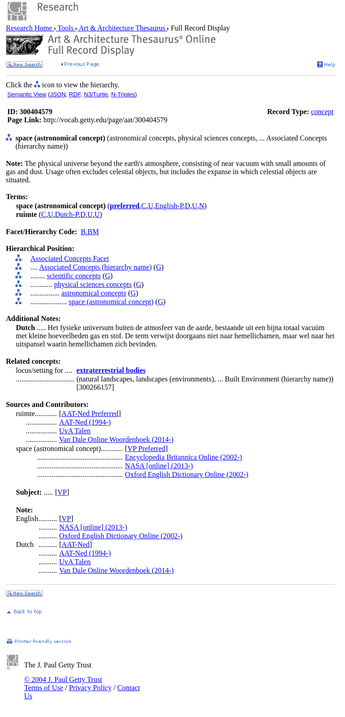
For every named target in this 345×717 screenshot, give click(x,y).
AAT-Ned (75, 544)
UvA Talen (75, 431)
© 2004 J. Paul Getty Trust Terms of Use (63, 684)
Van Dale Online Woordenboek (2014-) (116, 439)
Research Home (30, 28)
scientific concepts (74, 276)
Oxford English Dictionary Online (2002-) (187, 474)
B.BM (90, 232)
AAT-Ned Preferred (89, 413)
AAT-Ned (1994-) (85, 422)
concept (322, 111)
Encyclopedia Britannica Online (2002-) (183, 457)
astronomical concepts (94, 293)
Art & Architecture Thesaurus (122, 28)
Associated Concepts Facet (69, 258)
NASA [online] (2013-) (159, 466)
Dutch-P (67, 214)
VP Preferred (146, 448)
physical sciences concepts (93, 284)
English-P (169, 206)
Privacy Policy (90, 688)
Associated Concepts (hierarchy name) (95, 267)
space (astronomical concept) (111, 302)
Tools (66, 28)
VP (61, 492)
